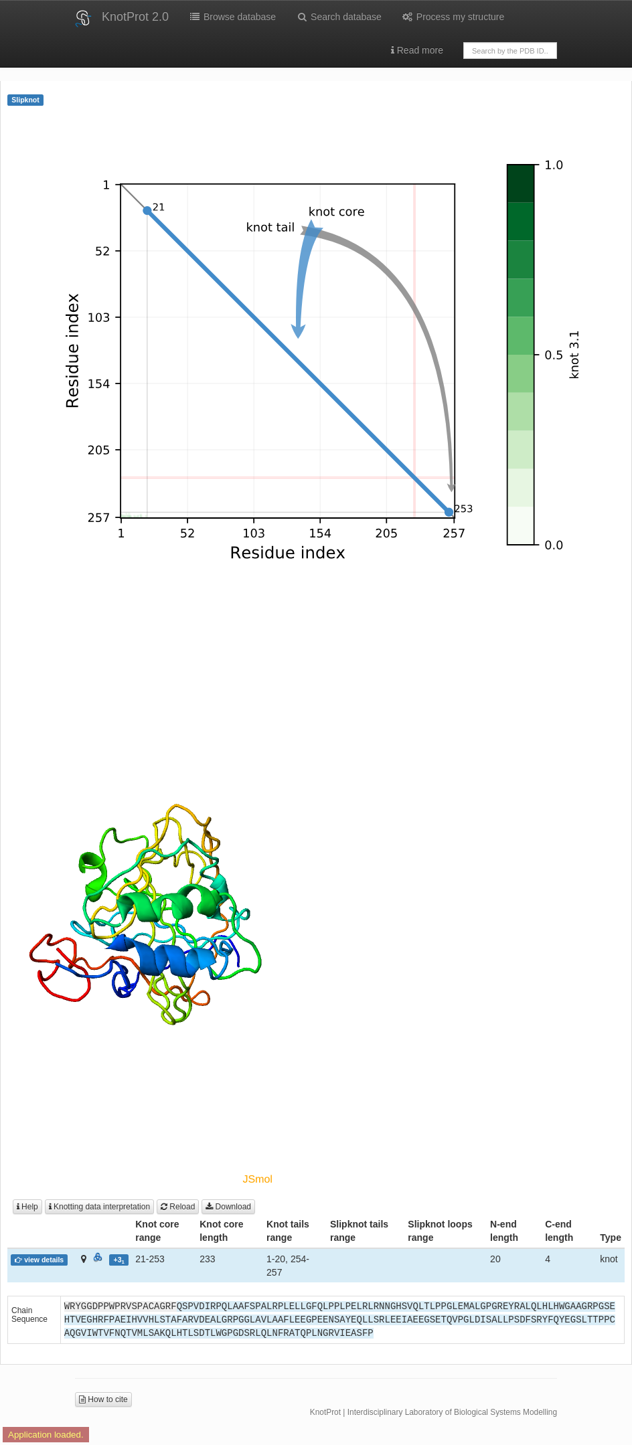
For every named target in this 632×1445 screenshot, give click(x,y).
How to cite (103, 1399)
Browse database (232, 16)
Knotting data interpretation (99, 1206)
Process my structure (453, 16)
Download (228, 1206)
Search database (339, 16)
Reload (178, 1206)
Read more (417, 50)
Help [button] (27, 1206)
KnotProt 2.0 (135, 16)
